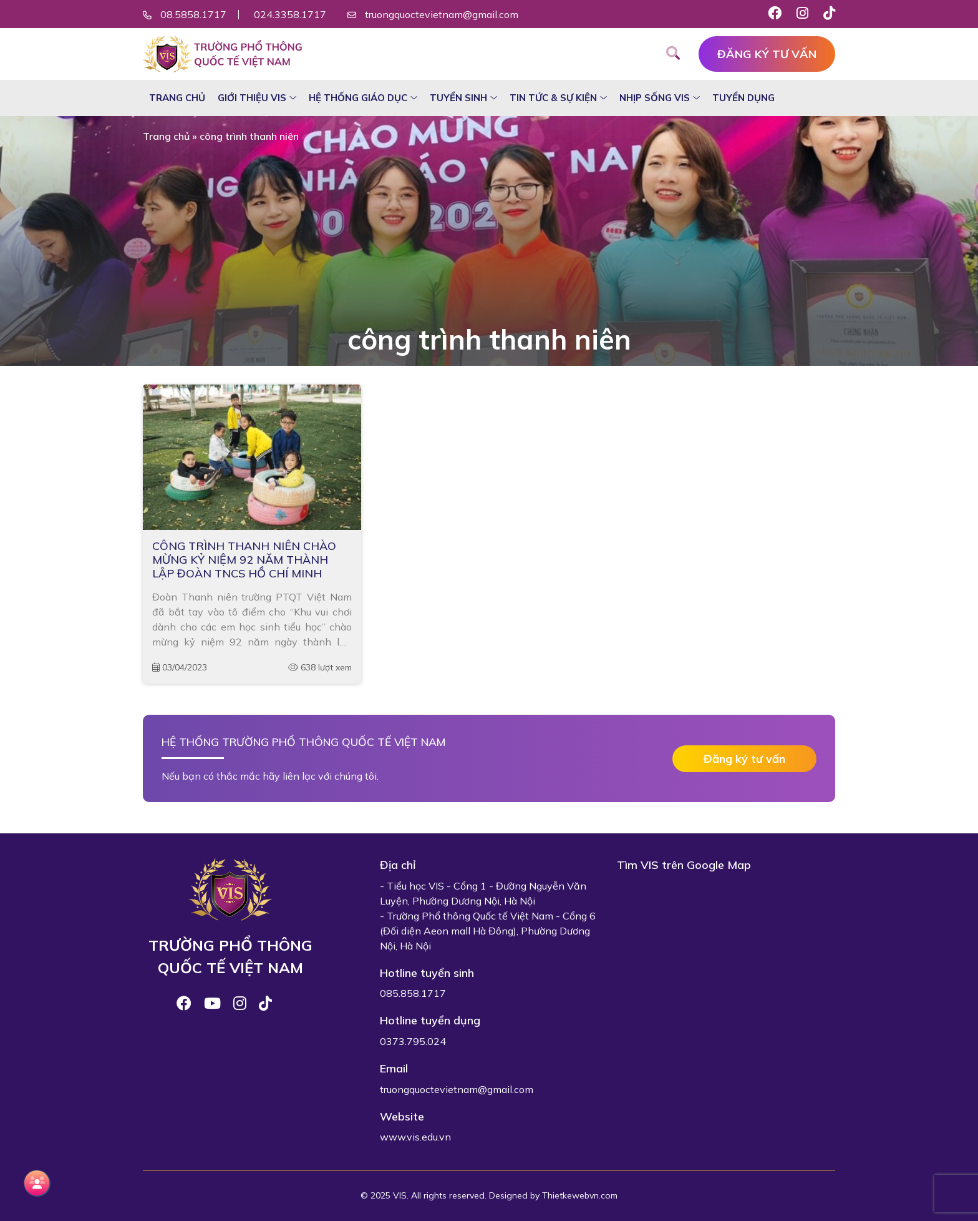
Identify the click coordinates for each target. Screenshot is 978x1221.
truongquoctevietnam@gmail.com (441, 14)
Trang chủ (177, 98)
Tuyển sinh (458, 98)
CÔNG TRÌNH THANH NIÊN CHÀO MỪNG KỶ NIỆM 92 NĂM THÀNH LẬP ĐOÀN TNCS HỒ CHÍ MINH (244, 559)
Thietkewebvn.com (579, 1195)
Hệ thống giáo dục (358, 98)
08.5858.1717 (193, 14)
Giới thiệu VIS (252, 98)
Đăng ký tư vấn (766, 54)
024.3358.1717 (290, 14)
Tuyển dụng (743, 98)
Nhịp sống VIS (654, 98)
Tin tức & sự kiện (553, 98)
